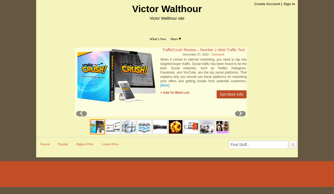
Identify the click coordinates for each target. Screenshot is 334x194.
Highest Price (85, 144)
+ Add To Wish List (174, 92)
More (175, 39)
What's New (157, 39)
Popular (63, 144)
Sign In (289, 4)
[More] (164, 85)
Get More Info (231, 94)
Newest (45, 144)
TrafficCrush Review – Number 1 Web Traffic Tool (203, 50)
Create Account (267, 4)
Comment (218, 54)
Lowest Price (110, 144)
